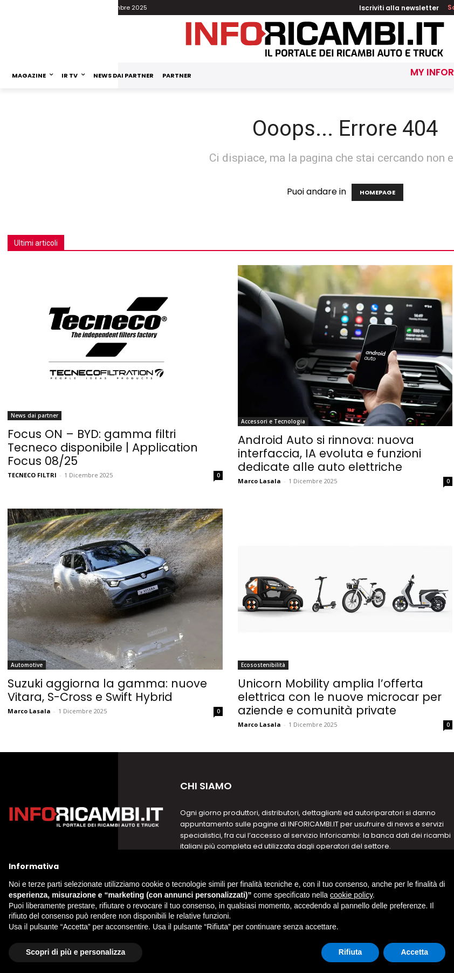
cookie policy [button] (351, 895)
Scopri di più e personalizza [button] (75, 952)
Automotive (27, 665)
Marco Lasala (259, 481)
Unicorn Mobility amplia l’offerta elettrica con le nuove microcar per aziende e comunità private (340, 697)
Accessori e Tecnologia (273, 421)
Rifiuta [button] (350, 952)
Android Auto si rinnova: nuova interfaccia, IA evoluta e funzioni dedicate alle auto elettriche (329, 453)
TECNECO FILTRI (32, 475)
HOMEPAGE (377, 192)
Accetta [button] (414, 952)
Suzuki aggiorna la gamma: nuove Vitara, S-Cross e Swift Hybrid (107, 690)
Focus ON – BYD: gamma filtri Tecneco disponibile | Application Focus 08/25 (103, 447)
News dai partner (34, 415)
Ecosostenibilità (263, 665)
